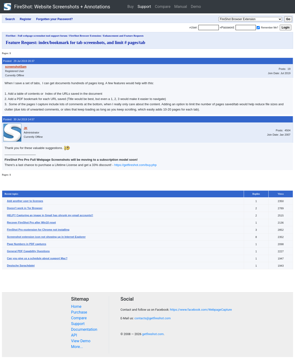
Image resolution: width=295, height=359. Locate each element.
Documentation (84, 329)
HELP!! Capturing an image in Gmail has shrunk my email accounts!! (50, 215)
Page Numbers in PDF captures (26, 244)
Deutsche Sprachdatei (21, 265)
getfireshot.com (153, 334)
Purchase (79, 312)
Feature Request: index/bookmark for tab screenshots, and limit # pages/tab (75, 42)
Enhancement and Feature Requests (123, 35)
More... (77, 346)
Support (144, 6)
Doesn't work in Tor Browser (25, 208)
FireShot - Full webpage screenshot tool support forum (36, 35)
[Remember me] (258, 27)
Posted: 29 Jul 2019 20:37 (19, 61)
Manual (180, 6)
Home (76, 306)
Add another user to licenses (25, 200)
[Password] (246, 27)
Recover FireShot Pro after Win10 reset (31, 222)
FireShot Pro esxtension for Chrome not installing (38, 229)
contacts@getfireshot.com (152, 318)
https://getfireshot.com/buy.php (135, 165)
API (74, 335)
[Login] (208, 27)
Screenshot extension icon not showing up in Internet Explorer (46, 236)
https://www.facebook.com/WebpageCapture (201, 309)
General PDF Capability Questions (28, 251)
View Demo (81, 341)
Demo (196, 6)
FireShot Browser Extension (85, 35)
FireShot (57, 6)
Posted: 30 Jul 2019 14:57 (19, 119)
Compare (162, 6)
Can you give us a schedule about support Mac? (37, 258)
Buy (130, 6)
